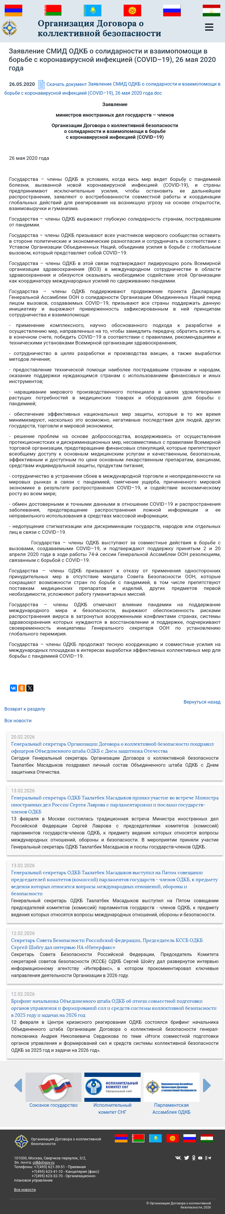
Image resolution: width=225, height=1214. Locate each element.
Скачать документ (61, 84)
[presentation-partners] (17, 1085)
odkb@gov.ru (43, 1162)
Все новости (18, 720)
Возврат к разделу (24, 709)
